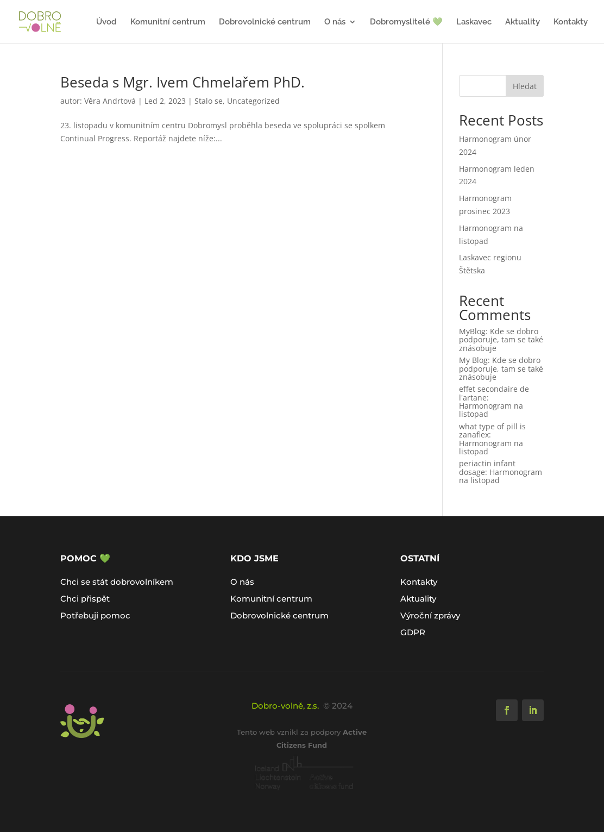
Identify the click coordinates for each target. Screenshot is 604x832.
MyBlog (472, 331)
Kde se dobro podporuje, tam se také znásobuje (501, 339)
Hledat (525, 86)
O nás (334, 22)
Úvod (106, 22)
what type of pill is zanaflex (492, 430)
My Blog (473, 360)
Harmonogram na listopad (491, 410)
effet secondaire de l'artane (494, 393)
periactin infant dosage (487, 467)
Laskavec (474, 22)
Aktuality (522, 22)
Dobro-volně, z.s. (285, 705)
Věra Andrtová (110, 101)
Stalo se (208, 101)
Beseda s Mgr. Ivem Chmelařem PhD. (182, 82)
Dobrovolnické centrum (265, 22)
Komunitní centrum (167, 22)
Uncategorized (253, 101)
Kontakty (570, 22)
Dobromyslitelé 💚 (406, 22)
